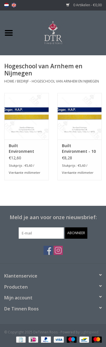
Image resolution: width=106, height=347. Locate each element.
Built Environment (21, 148)
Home (9, 81)
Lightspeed (89, 332)
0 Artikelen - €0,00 (84, 5)
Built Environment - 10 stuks (79, 148)
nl (6, 5)
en (14, 5)
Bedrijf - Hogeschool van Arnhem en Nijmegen (58, 81)
